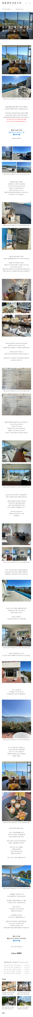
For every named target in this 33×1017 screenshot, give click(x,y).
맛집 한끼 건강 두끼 (11, 3)
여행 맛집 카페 (7, 962)
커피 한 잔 (15, 962)
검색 (26, 3)
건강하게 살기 (20, 9)
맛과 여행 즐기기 (7, 9)
